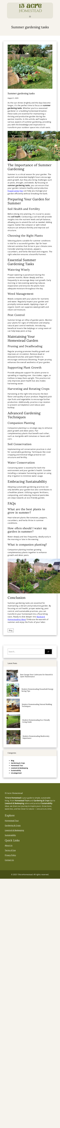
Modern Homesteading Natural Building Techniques (37, 705)
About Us (8, 845)
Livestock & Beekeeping (19, 768)
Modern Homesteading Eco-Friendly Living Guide (36, 721)
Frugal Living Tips (15, 191)
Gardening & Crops (18, 763)
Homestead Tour (17, 765)
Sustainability (16, 770)
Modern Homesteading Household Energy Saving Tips (37, 690)
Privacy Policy (10, 855)
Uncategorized (16, 773)
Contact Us (9, 860)
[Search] (48, 651)
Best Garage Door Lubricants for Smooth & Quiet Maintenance (36, 676)
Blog (10, 630)
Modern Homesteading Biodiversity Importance (36, 737)
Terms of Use (10, 850)
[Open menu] (30, 16)
